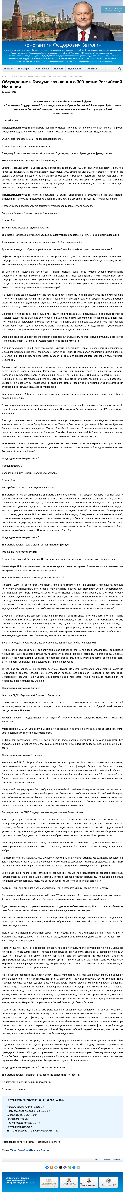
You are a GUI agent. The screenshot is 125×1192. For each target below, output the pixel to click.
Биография (24, 68)
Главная (8, 68)
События (92, 68)
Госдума (45, 1150)
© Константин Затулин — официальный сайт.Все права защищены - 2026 (20, 1180)
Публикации (75, 68)
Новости (58, 68)
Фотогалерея (42, 68)
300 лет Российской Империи (25, 1150)
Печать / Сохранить (102, 1159)
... (102, 68)
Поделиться (116, 1160)
